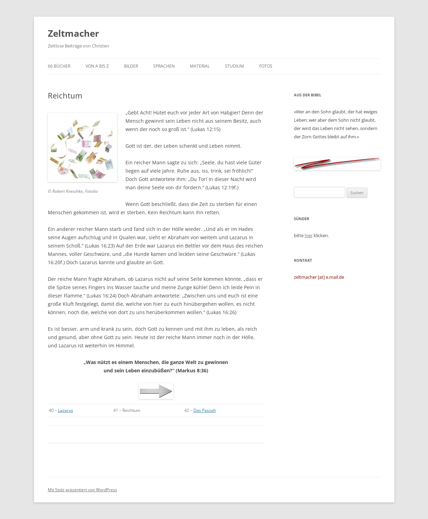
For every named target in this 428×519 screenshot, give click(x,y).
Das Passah (204, 410)
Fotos (265, 66)
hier (309, 235)
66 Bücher (59, 66)
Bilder (131, 66)
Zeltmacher (73, 33)
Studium (234, 66)
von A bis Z (97, 66)
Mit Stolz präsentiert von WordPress (82, 490)
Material (200, 66)
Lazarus (65, 410)
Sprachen (164, 66)
